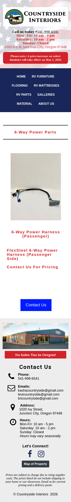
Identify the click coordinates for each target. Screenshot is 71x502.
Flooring (20, 85)
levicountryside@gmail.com (38, 394)
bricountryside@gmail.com (38, 398)
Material (24, 103)
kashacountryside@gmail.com (40, 390)
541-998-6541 (48, 31)
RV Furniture (43, 76)
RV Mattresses (46, 85)
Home (21, 76)
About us (46, 103)
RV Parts (23, 94)
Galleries (46, 94)
